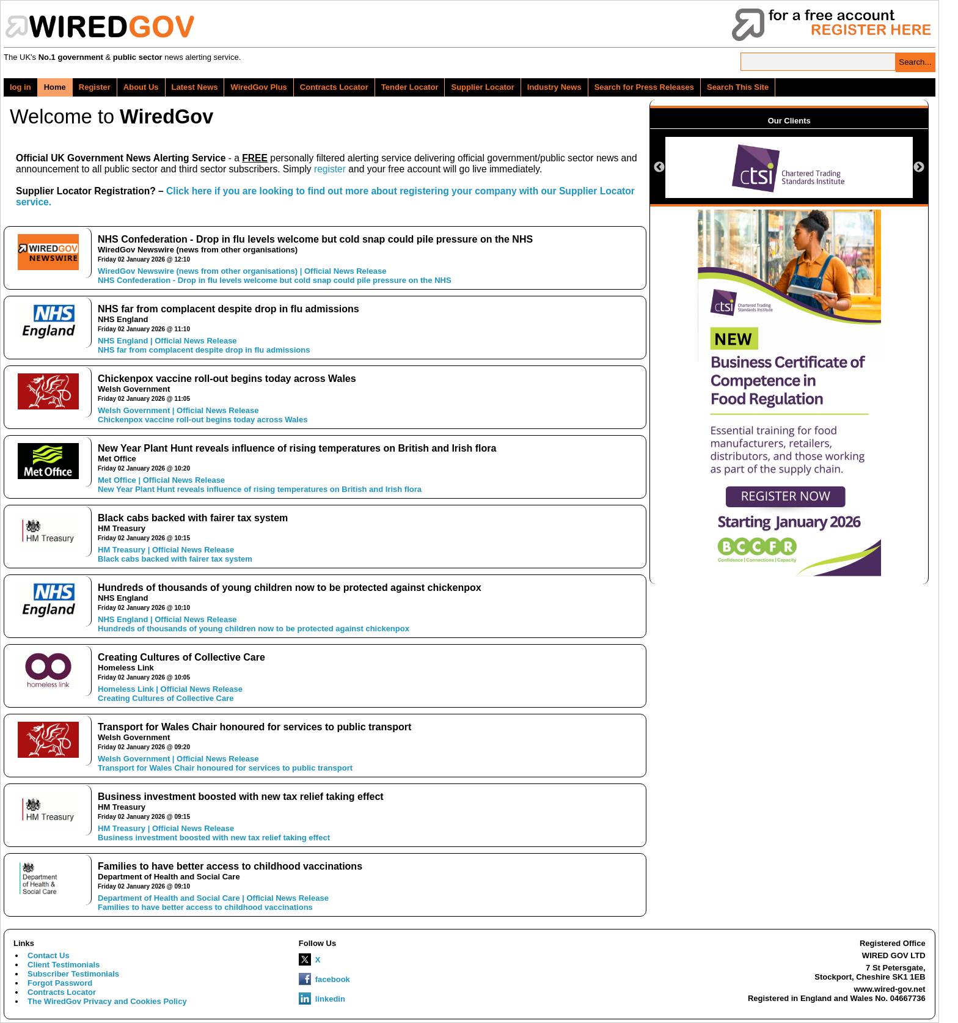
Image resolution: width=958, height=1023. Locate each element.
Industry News (554, 87)
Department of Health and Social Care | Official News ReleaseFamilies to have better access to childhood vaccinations (213, 902)
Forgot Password (59, 983)
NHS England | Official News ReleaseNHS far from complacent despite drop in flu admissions (204, 345)
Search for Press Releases (644, 87)
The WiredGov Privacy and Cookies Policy (107, 1001)
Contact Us (48, 955)
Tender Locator (410, 87)
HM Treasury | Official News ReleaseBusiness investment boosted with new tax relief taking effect (214, 833)
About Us (141, 87)
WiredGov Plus (258, 87)
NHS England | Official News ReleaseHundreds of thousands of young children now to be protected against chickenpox (253, 624)
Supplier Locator (482, 87)
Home (55, 87)
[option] (789, 167)
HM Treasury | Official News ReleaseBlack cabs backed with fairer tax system (175, 554)
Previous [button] (659, 167)
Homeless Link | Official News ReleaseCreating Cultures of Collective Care (170, 693)
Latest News (195, 87)
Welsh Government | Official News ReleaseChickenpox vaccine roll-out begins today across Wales (202, 415)
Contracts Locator (334, 87)
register (330, 169)
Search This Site (738, 87)
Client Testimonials (63, 964)
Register (95, 87)
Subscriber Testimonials (73, 973)
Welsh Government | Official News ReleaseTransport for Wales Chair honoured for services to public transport (225, 763)
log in (20, 87)
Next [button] (919, 167)
